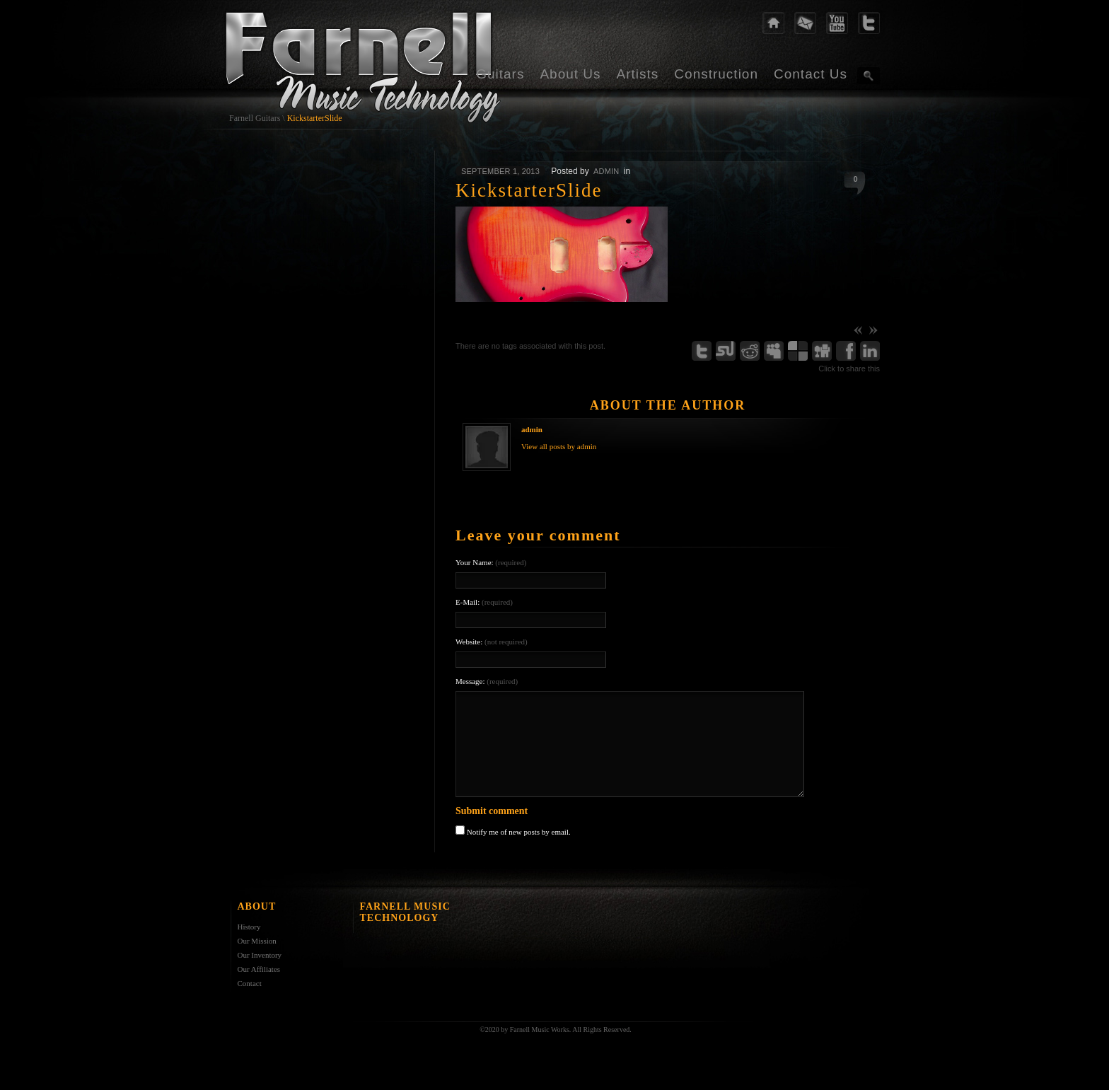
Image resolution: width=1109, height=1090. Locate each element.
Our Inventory (260, 955)
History (249, 926)
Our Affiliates (259, 969)
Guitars (500, 73)
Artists (638, 73)
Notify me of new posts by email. (519, 832)
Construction (716, 73)
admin (606, 171)
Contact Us (810, 73)
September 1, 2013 (500, 171)
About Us (570, 73)
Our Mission (257, 941)
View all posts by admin (558, 446)
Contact (250, 983)
